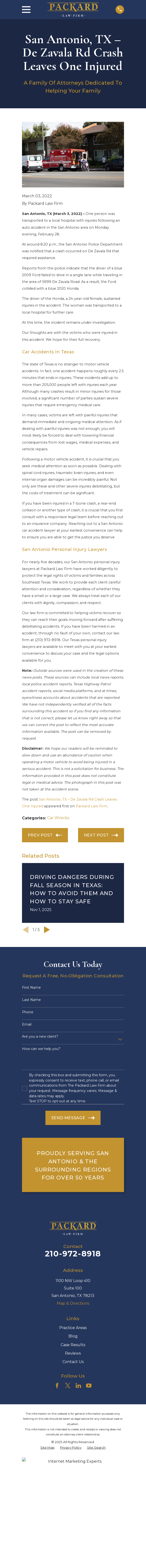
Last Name (31, 1000)
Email (26, 1024)
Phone (27, 1012)
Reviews (73, 1353)
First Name (31, 988)
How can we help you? (41, 1049)
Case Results (73, 1345)
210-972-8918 (73, 1253)
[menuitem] (47, 1447)
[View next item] (47, 929)
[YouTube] (88, 1385)
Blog (73, 1336)
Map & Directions (73, 1303)
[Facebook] (57, 1385)
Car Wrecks (58, 818)
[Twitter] (67, 1385)
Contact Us (73, 1361)
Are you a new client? (40, 1037)
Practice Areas (73, 1327)
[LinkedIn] (78, 1385)
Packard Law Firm (91, 806)
